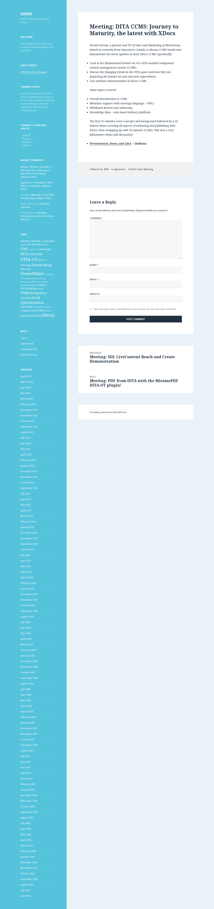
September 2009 (29, 611)
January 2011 (28, 527)
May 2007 (26, 767)
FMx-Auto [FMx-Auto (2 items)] (26, 269)
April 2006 (26, 840)
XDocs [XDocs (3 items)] (37, 315)
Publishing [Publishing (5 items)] (30, 292)
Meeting (148, 169)
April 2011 (26, 510)
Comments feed (29, 349)
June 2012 (26, 443)
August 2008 (27, 683)
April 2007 (26, 773)
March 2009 (27, 644)
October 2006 (28, 806)
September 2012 (29, 426)
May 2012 (26, 449)
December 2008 (29, 661)
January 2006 (28, 856)
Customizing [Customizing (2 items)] (44, 249)
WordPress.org (29, 354)
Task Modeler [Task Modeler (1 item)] (38, 307)
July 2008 (25, 689)
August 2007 (27, 750)
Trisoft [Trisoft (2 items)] (33, 310)
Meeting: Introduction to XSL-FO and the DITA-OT (37, 216)
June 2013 (26, 387)
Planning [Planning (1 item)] (40, 289)
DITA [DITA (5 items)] (25, 254)
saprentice (26, 182)
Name (94, 264)
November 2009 (29, 599)
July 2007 (25, 756)
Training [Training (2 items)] (25, 310)
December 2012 (29, 409)
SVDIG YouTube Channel (34, 72)
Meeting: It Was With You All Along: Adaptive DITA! (35, 173)
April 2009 (26, 638)
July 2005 (25, 890)
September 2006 (29, 812)
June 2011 (26, 499)
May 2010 (26, 566)
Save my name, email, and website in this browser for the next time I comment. (135, 309)
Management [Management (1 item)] (25, 285)
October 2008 (28, 672)
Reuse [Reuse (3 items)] (43, 293)
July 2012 (25, 437)
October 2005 (28, 873)
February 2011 (28, 521)
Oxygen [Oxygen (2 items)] (42, 284)
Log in (24, 337)
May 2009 (26, 633)
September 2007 (29, 745)
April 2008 (26, 705)
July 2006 (25, 823)
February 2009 (28, 650)
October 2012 (28, 421)
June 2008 (26, 694)
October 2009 (28, 605)
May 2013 (26, 393)
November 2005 (29, 867)
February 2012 (28, 460)
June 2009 (26, 627)
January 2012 (28, 465)
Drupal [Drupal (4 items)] (37, 265)
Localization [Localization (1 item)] (43, 282)
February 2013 (28, 404)
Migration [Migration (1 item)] (33, 285)
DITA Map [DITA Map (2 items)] (26, 265)
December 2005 (29, 862)
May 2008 (26, 700)
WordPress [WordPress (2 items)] (26, 315)
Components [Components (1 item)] (32, 249)
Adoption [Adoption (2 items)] (25, 241)
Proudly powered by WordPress (108, 412)
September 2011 (29, 488)
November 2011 (29, 476)
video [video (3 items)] (41, 310)
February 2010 (28, 583)
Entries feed (27, 343)
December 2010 (29, 532)
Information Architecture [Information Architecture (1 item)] (29, 282)
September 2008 (29, 678)
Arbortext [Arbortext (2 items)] (49, 241)
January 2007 (28, 789)
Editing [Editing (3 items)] (47, 265)
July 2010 (25, 555)
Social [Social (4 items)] (36, 297)
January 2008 (28, 722)
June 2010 (26, 560)
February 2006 (28, 851)
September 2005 (29, 879)
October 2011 (28, 482)
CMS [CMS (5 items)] (24, 248)
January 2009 (28, 655)
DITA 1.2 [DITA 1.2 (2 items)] (42, 260)
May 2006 (26, 834)
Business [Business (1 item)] (45, 245)
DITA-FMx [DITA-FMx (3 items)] (35, 254)
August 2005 (27, 884)
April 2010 (26, 571)
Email (94, 279)
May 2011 (26, 504)
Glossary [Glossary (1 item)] (24, 278)
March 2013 (27, 398)
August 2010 (27, 549)
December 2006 (29, 795)
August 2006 (27, 817)
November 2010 (29, 538)
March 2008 (27, 711)
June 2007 (26, 761)
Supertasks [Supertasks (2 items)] (26, 306)
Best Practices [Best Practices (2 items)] (34, 244)
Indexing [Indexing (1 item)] (42, 278)
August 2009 (27, 616)
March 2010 (27, 577)
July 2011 (25, 493)
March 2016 (27, 381)
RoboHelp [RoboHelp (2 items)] (26, 297)
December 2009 (29, 594)
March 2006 (27, 845)
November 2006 (29, 800)
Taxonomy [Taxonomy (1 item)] (47, 307)
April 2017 (26, 376)
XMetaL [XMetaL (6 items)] (48, 315)
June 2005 (26, 895)
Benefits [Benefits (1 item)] (23, 245)
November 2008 (29, 666)
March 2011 (27, 516)
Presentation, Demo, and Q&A (110, 143)
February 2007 (28, 784)
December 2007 (29, 728)
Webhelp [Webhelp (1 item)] (49, 311)
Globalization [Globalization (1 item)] (49, 274)
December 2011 (29, 471)
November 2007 (29, 733)
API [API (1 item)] (42, 241)
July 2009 (25, 622)
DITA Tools (136, 169)
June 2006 (26, 828)
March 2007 (27, 778)
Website (95, 294)
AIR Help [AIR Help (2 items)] (35, 241)
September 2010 (29, 543)
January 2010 (28, 588)
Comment (96, 218)
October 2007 (28, 739)
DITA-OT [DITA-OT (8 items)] (29, 259)
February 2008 (28, 717)
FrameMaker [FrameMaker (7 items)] (32, 273)
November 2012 (29, 415)
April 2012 (26, 454)
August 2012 (27, 432)
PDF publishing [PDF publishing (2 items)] (29, 288)
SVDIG (26, 13)
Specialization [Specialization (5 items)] (32, 302)
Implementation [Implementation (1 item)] (33, 278)
